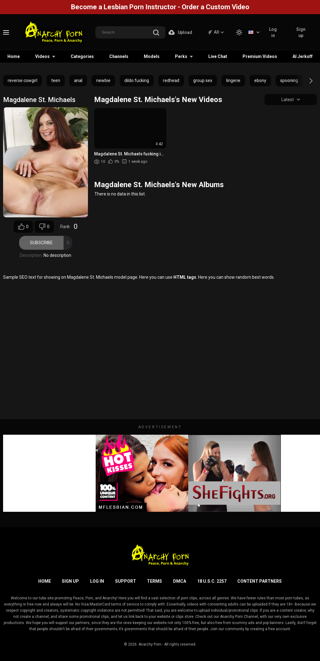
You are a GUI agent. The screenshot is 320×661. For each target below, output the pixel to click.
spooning (289, 80)
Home (13, 56)
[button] (305, 81)
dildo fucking (136, 80)
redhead (171, 80)
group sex (202, 80)
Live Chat (217, 56)
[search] (156, 33)
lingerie (233, 80)
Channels (118, 56)
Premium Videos (260, 56)
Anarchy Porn (150, 644)
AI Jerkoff (303, 56)
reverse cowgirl (22, 80)
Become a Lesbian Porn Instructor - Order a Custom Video (160, 7)
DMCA (179, 581)
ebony (260, 80)
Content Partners (259, 581)
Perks (181, 56)
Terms (154, 581)
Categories (82, 56)
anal (78, 80)
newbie (103, 80)
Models (152, 56)
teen (55, 80)
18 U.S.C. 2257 (211, 581)
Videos (42, 56)
